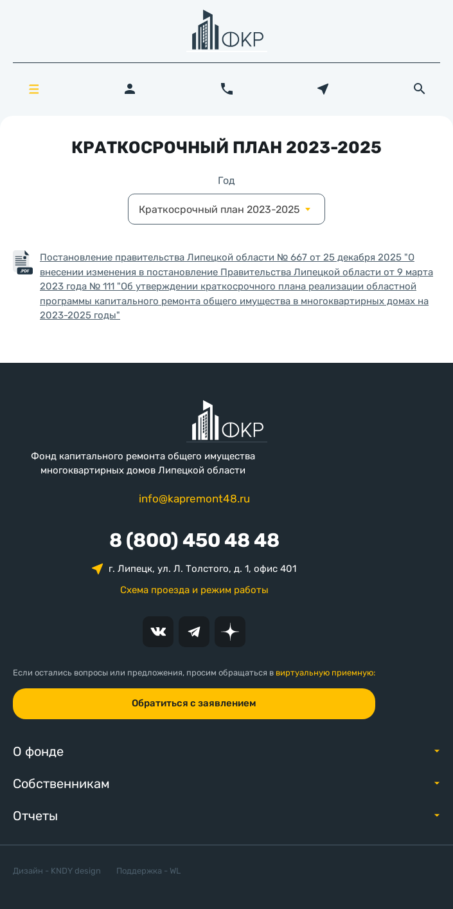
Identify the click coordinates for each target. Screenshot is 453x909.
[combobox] (226, 209)
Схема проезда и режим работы (194, 590)
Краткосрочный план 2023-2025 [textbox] (219, 209)
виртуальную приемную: (325, 672)
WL (175, 871)
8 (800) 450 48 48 (194, 540)
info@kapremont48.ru (194, 498)
